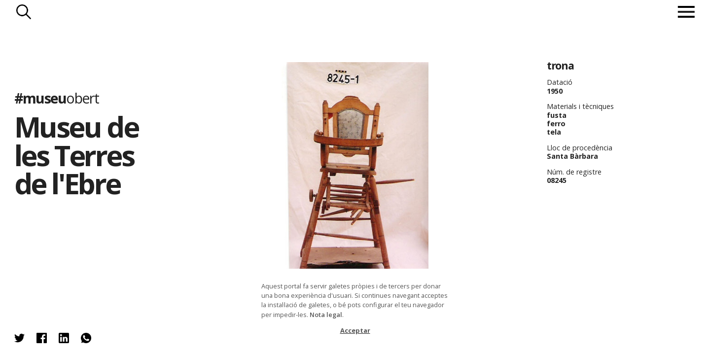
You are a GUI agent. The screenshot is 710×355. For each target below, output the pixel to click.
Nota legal (326, 314)
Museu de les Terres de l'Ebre (76, 155)
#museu (56, 97)
